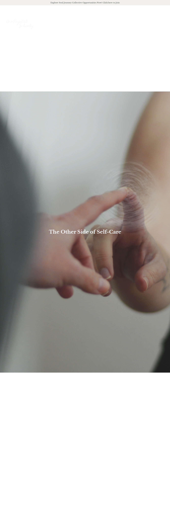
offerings (116, 21)
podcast (134, 21)
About (100, 21)
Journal (148, 21)
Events (162, 21)
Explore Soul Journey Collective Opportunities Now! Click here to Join (85, 3)
